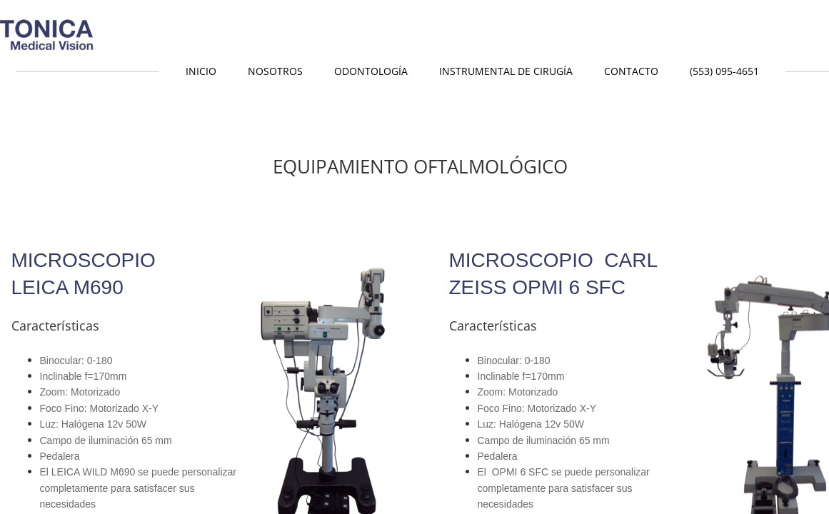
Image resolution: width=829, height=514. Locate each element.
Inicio (201, 71)
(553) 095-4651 (724, 71)
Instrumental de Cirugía (506, 71)
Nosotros (275, 71)
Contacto (631, 71)
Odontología (371, 71)
